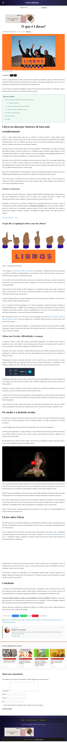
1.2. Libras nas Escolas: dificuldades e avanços (16, 109)
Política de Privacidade (32, 722)
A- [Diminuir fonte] (15, 75)
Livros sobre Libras (46, 620)
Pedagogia (28, 31)
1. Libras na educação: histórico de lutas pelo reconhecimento (18, 99)
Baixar (16, 217)
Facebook (15, 615)
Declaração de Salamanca (7, 217)
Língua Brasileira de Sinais (33, 620)
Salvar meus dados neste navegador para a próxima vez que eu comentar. (23, 707)
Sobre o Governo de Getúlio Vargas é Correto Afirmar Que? (57, 662)
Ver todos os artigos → (16, 635)
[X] (29, 616)
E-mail (4, 699)
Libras (23, 620)
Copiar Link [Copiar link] (43, 615)
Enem (21, 658)
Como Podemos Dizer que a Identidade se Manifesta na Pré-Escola (25, 662)
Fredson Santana (39, 741)
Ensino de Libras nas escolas (13, 620)
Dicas (5, 658)
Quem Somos (43, 722)
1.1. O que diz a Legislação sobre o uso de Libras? (17, 106)
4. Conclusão (7, 119)
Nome (4, 696)
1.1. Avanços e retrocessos (13, 103)
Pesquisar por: (24, 7)
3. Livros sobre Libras (9, 116)
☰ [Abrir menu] (3, 3)
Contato (23, 722)
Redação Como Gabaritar (19, 630)
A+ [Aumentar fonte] (11, 75)
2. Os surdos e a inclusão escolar (12, 112)
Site (3, 703)
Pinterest (35, 615)
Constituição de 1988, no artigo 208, (23, 271)
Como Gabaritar (32, 3)
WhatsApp (23, 615)
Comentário (5, 692)
